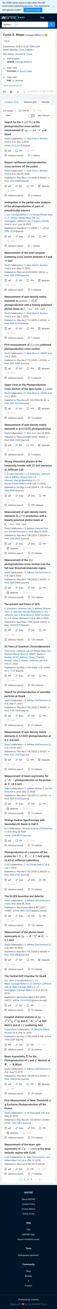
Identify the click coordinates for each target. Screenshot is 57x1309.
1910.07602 (25, 1000)
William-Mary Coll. (27, 218)
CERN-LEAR (34, 46)
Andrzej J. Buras (27, 657)
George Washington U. (24, 480)
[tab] (11, 102)
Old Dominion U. (20, 531)
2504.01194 (15, 323)
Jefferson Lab (23, 221)
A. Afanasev (16, 612)
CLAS (6, 864)
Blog (28, 1271)
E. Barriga (35, 215)
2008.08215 (16, 835)
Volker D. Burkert (20, 660)
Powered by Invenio (28, 1299)
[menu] (43, 17)
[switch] (31, 115)
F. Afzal (28, 138)
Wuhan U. (40, 788)
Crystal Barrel (10, 1029)
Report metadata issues (28, 1239)
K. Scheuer (13, 218)
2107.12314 (15, 755)
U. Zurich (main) (24, 71)
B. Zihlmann (35, 984)
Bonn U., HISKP (39, 353)
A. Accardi (9, 474)
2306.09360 (10, 490)
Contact (28, 1285)
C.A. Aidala (13, 618)
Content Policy (28, 1204)
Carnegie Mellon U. (34, 35)
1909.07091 (10, 1040)
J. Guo (7, 215)
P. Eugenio (36, 221)
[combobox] (31, 24)
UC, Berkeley (17, 80)
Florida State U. (19, 483)
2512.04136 (16, 145)
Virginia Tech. (27, 477)
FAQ (28, 1230)
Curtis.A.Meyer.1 (26, 50)
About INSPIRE (28, 1199)
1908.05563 (15, 1079)
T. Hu (26, 864)
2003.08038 (15, 955)
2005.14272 (25, 911)
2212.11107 (10, 671)
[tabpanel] (28, 644)
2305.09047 (15, 538)
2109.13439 (15, 710)
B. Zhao (27, 1157)
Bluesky (28, 1276)
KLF (6, 828)
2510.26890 (15, 181)
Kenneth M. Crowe (23, 54)
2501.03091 (15, 363)
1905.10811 (16, 1123)
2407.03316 (15, 403)
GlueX (7, 138)
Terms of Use (28, 1214)
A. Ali (27, 1113)
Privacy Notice (28, 1209)
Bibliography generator (28, 1255)
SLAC (15, 657)
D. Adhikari (14, 477)
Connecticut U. (39, 1157)
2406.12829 (15, 440)
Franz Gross (9, 651)
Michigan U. (24, 618)
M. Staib (13, 987)
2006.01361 (15, 875)
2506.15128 (10, 231)
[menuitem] (42, 17)
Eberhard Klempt (12, 654)
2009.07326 (15, 799)
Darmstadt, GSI (37, 1113)
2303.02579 (15, 625)
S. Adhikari (29, 528)
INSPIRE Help (28, 1234)
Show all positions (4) (13, 85)
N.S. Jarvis (9, 980)
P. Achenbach (34, 474)
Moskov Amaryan (31, 828)
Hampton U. (20, 474)
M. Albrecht (36, 1029)
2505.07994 (15, 275)
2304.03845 (15, 583)
